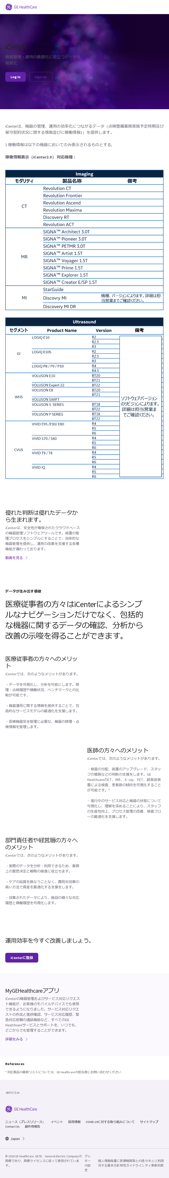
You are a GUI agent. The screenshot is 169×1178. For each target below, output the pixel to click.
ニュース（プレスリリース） (25, 1122)
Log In (15, 77)
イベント (57, 1122)
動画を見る (16, 558)
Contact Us (12, 1126)
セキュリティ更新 (151, 1163)
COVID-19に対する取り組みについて (110, 1122)
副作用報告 (32, 1126)
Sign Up (41, 77)
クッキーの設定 (87, 1163)
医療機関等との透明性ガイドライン (132, 1163)
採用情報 (74, 1122)
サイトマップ (149, 1122)
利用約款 (161, 1163)
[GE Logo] (21, 6)
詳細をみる (16, 1039)
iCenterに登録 (22, 957)
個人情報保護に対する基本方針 (109, 1163)
